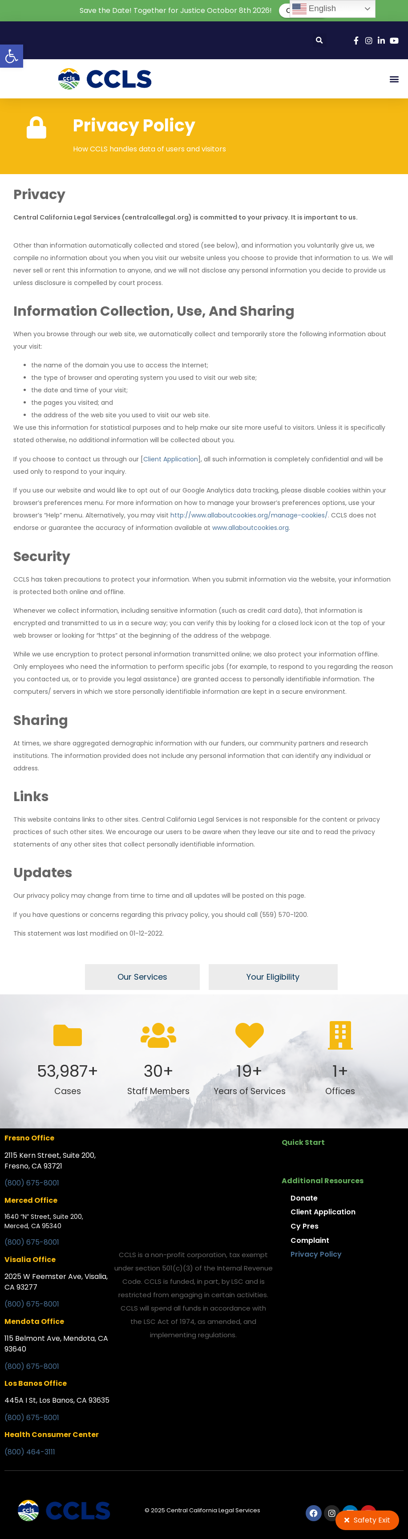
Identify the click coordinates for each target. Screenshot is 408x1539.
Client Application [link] (170, 459)
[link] (11, 56)
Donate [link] (304, 1198)
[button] (320, 40)
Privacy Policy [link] (316, 1254)
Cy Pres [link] (305, 1226)
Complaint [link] (310, 1240)
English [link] (314, 9)
